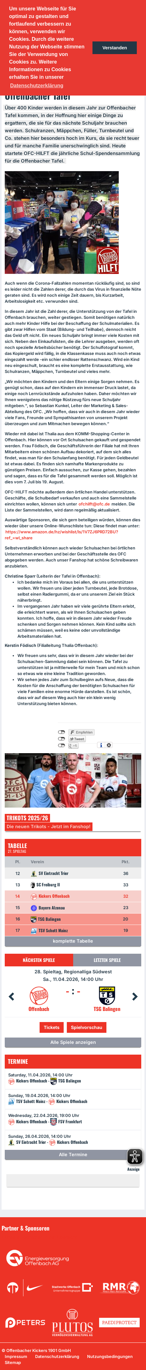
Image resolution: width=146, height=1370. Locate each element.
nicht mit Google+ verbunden (61, 745)
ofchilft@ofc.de (94, 503)
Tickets (52, 1027)
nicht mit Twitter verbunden (61, 739)
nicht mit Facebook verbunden (61, 732)
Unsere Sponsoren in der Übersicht (41, 1237)
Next (135, 996)
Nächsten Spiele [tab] (39, 960)
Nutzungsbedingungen (110, 1356)
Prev (11, 996)
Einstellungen (109, 745)
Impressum (16, 1356)
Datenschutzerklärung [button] (36, 85)
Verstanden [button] (114, 47)
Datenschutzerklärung (57, 1356)
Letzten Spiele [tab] (107, 960)
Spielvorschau (86, 1027)
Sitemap (13, 1362)
